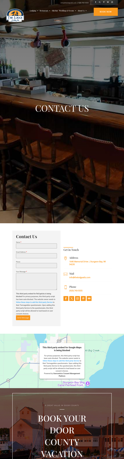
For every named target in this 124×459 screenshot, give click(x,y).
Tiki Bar (55, 11)
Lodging (33, 11)
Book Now (106, 12)
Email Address (21, 262)
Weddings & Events (66, 11)
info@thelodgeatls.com (69, 3)
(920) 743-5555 (75, 301)
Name (18, 252)
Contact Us (58, 20)
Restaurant (44, 11)
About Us (81, 11)
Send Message (23, 328)
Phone (18, 272)
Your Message (21, 282)
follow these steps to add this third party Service (34, 312)
